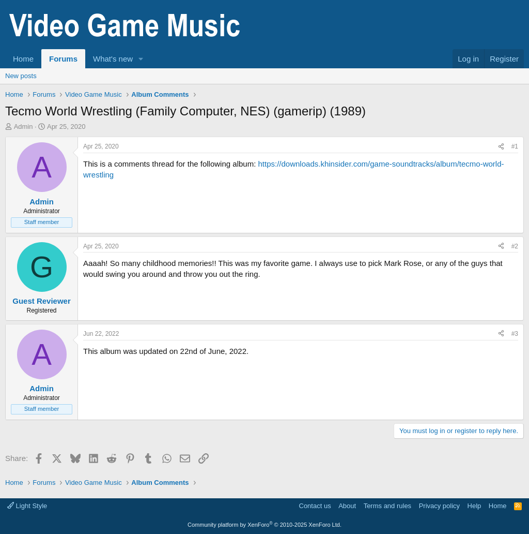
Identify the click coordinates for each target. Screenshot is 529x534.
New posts (21, 76)
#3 (514, 333)
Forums (63, 58)
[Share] (501, 147)
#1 (514, 146)
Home (23, 58)
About (347, 506)
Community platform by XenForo (264, 525)
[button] (141, 58)
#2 (514, 246)
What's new (113, 58)
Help (474, 506)
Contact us (315, 506)
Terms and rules (387, 506)
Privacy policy (439, 506)
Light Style (27, 506)
